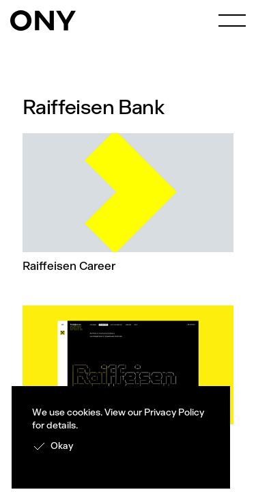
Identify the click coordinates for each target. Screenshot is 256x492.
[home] (43, 20)
